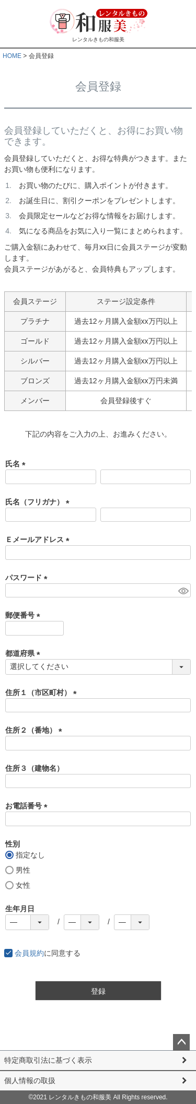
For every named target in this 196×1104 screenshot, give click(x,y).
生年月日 (19, 909)
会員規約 (29, 953)
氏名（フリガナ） (39, 502)
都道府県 (24, 653)
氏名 (17, 464)
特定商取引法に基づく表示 (48, 1060)
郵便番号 (24, 615)
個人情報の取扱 (29, 1080)
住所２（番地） (35, 730)
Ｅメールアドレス (39, 539)
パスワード (28, 577)
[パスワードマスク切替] (183, 590)
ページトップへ (181, 1042)
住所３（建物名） (34, 768)
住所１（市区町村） (42, 692)
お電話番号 (28, 806)
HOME (12, 56)
